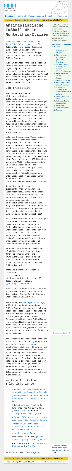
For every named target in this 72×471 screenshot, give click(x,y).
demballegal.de (22, 411)
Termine (59, 110)
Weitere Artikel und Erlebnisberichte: (22, 382)
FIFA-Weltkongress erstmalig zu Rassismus (63, 66)
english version (62, 2)
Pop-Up (31, 446)
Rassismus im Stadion (32, 20)
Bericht (58, 450)
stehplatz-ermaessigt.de (27, 413)
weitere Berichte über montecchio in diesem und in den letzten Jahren (28, 427)
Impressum (62, 462)
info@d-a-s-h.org (50, 462)
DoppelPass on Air (63, 80)
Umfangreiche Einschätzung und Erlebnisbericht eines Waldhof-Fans (30, 398)
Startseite (8, 20)
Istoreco (30, 344)
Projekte (50, 16)
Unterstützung (36, 16)
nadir (42, 440)
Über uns (62, 16)
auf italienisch (65, 333)
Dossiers (10, 16)
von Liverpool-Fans (24, 433)
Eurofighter (60, 105)
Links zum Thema (62, 108)
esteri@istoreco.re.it (20, 284)
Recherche (22, 16)
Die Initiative (18, 88)
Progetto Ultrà (33, 302)
